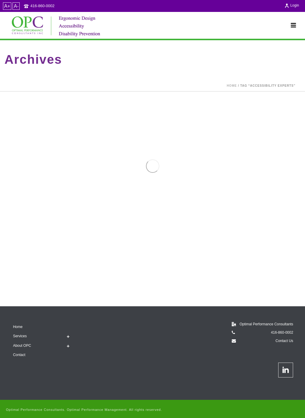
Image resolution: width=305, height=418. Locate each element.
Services (20, 336)
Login (291, 5)
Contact (19, 355)
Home (232, 85)
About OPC (22, 346)
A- (16, 6)
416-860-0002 (42, 6)
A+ (7, 6)
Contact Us (284, 341)
